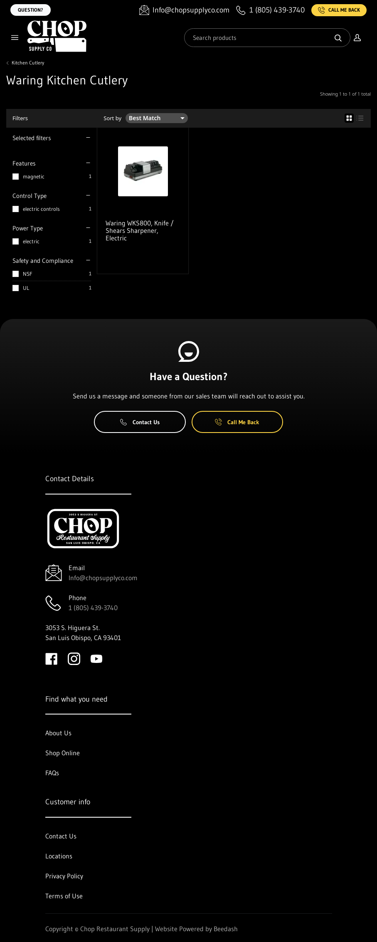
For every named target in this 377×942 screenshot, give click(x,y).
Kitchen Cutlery (28, 63)
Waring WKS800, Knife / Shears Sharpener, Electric (140, 230)
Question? (30, 10)
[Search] (267, 37)
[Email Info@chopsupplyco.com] (184, 10)
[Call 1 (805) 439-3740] (270, 10)
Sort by (112, 118)
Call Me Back (339, 10)
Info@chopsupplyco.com (103, 578)
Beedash (226, 929)
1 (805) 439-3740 (93, 607)
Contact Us (140, 422)
